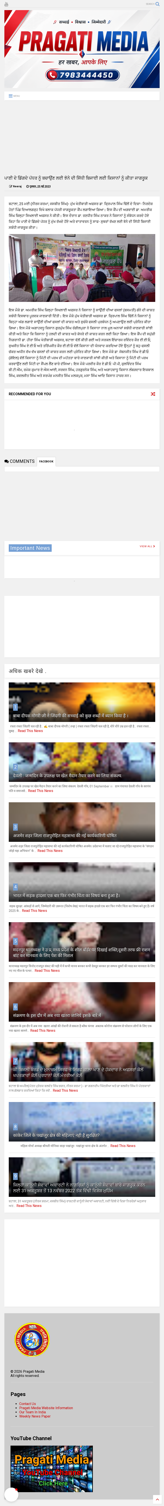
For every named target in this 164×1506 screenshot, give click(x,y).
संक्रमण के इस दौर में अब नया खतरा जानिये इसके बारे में (57, 1015)
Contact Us (27, 1404)
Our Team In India (32, 1412)
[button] (11, 1495)
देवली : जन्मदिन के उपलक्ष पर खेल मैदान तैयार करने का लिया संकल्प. (67, 775)
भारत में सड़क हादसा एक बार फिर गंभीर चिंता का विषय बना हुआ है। (66, 895)
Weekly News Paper (35, 1416)
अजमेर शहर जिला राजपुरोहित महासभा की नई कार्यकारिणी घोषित (64, 835)
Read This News (30, 731)
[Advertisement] (82, 137)
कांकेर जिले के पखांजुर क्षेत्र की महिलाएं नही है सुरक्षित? (56, 1135)
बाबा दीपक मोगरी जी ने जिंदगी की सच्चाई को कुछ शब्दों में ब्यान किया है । (71, 715)
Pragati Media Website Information (46, 1408)
